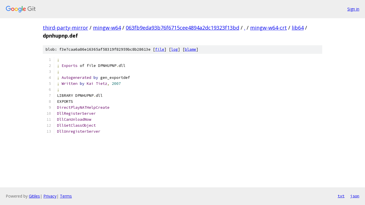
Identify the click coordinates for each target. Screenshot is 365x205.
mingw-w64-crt (268, 27)
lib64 (298, 27)
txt (341, 195)
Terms (66, 196)
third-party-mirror (65, 27)
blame (190, 49)
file (159, 49)
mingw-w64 (107, 27)
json (354, 195)
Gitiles (34, 196)
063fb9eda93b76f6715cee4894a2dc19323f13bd (182, 27)
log (174, 49)
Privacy (49, 196)
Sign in (353, 9)
